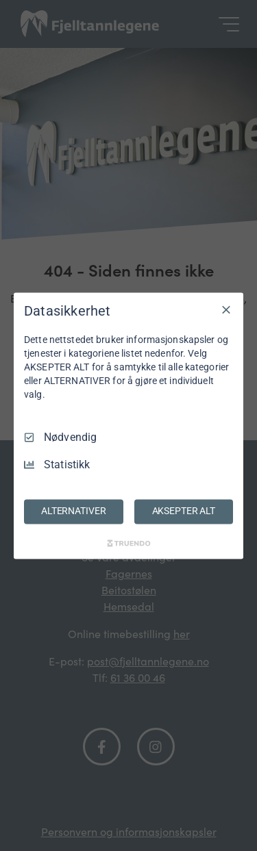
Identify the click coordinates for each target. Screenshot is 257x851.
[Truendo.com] (128, 542)
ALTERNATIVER (73, 510)
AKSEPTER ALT (183, 510)
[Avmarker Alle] (226, 309)
